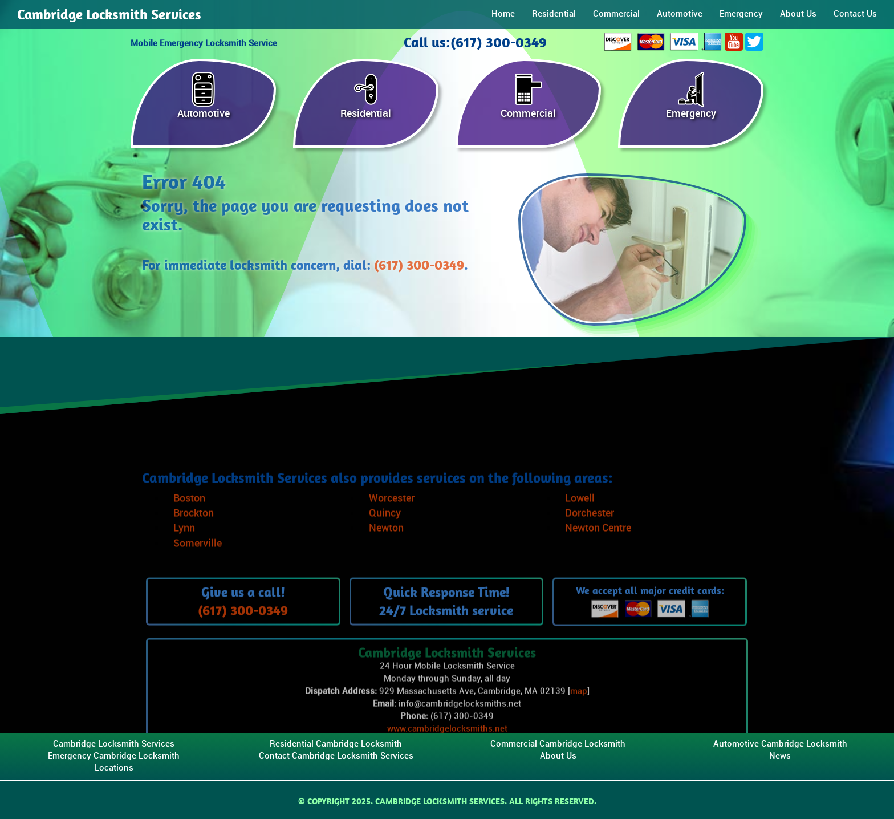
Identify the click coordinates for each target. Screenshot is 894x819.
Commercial (616, 14)
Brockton (193, 541)
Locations (114, 768)
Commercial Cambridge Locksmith (557, 744)
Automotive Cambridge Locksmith (780, 744)
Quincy (385, 541)
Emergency (741, 14)
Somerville (197, 571)
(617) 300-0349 (419, 265)
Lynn (184, 556)
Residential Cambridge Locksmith (336, 744)
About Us (798, 14)
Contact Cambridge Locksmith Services (336, 756)
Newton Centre (598, 556)
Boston (189, 526)
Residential (554, 14)
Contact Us (855, 14)
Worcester (392, 526)
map (578, 719)
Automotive (679, 14)
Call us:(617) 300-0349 (475, 42)
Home (503, 14)
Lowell (580, 526)
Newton (386, 556)
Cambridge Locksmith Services (109, 14)
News (780, 756)
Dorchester (589, 541)
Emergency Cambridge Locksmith (114, 756)
